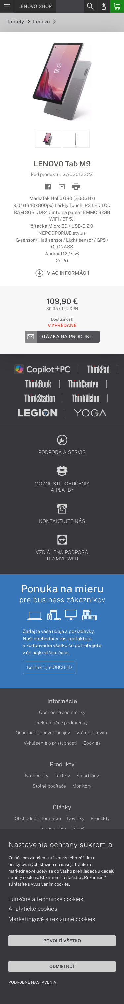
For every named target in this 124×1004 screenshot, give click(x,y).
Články (62, 807)
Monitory (81, 786)
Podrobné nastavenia (32, 982)
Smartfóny (87, 775)
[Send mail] (62, 187)
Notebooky (36, 775)
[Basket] (117, 6)
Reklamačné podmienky (62, 722)
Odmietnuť (62, 966)
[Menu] (7, 6)
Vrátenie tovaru (92, 732)
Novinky (75, 818)
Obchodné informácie (38, 818)
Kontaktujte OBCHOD (49, 667)
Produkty (62, 764)
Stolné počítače (49, 786)
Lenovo (44, 21)
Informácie (62, 701)
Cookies (92, 743)
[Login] (103, 6)
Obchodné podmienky (62, 712)
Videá (78, 828)
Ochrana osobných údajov (43, 732)
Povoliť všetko (62, 940)
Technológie (53, 828)
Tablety (18, 21)
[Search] (90, 6)
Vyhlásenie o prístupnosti (50, 743)
